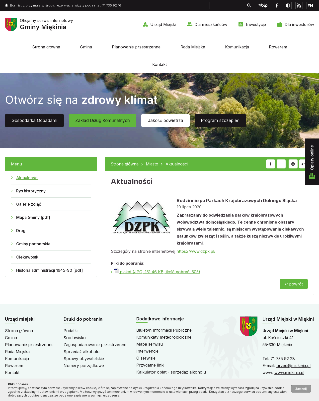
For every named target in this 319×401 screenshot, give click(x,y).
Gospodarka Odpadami (34, 120)
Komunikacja (237, 46)
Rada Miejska (192, 46)
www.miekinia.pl (289, 372)
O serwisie (146, 358)
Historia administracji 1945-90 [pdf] (49, 270)
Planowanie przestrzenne (136, 46)
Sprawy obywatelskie (84, 358)
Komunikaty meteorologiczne (163, 337)
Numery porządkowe (84, 365)
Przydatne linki (150, 365)
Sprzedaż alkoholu (81, 351)
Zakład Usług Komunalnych (102, 120)
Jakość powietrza (165, 120)
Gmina (86, 46)
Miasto (152, 163)
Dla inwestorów (299, 24)
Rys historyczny (31, 190)
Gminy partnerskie (33, 243)
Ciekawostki (27, 257)
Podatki (71, 330)
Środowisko (75, 337)
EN (310, 5)
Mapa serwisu (149, 344)
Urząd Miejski (163, 24)
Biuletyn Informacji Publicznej (164, 330)
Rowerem (278, 46)
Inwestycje (256, 24)
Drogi (21, 230)
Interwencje (147, 351)
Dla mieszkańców (210, 24)
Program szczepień (220, 120)
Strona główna (46, 46)
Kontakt (159, 64)
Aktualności (27, 177)
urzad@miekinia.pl (293, 365)
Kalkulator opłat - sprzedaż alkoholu (171, 372)
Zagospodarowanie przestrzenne (95, 344)
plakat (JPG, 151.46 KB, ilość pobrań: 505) (157, 271)
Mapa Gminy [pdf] (33, 217)
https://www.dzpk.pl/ (196, 251)
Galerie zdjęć (28, 204)
